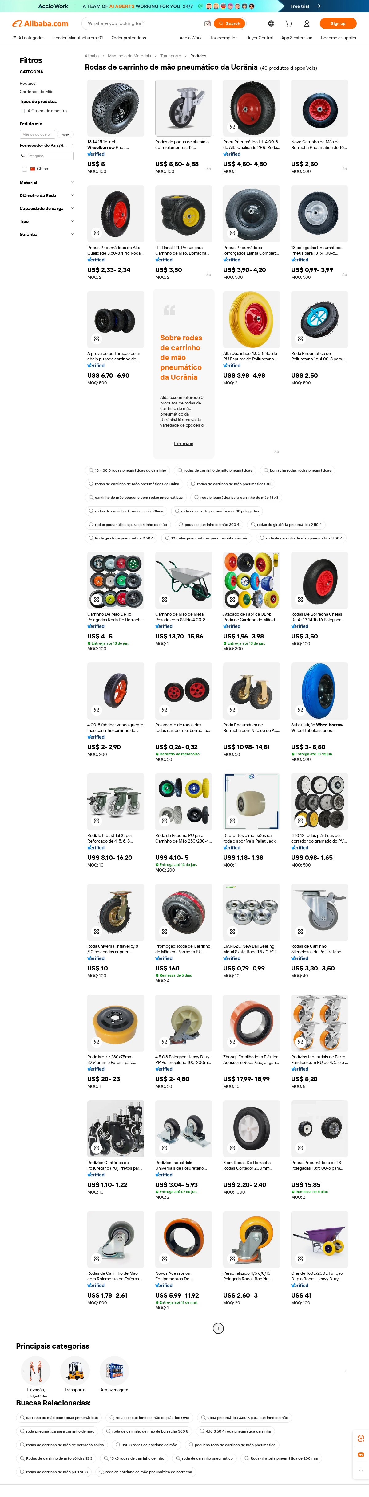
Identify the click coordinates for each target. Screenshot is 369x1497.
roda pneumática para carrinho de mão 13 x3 (236, 497)
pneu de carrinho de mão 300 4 (209, 524)
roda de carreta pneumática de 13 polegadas (217, 511)
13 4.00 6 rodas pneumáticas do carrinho (127, 470)
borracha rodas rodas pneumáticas (297, 470)
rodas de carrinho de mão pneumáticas (215, 470)
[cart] (290, 24)
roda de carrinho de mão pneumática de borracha (145, 1472)
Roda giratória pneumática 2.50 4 (121, 538)
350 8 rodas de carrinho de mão (146, 1444)
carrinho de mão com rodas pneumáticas (59, 1417)
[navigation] (46, 692)
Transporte (170, 55)
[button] (207, 23)
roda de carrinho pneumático (204, 1458)
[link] (361, 1438)
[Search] (229, 23)
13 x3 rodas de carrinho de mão (134, 1458)
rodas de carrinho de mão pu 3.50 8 (54, 1472)
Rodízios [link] (198, 55)
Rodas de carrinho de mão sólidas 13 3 (56, 1458)
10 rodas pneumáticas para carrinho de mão (206, 538)
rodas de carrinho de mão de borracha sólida (62, 1444)
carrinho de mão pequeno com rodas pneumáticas (136, 497)
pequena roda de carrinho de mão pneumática (232, 1444)
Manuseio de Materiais (129, 55)
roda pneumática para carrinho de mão (57, 1431)
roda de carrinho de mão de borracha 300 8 (147, 1431)
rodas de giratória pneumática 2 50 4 (286, 524)
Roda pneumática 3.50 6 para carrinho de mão (244, 1417)
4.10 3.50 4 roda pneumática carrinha (235, 1431)
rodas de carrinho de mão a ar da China (126, 511)
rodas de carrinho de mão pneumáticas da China (134, 484)
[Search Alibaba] (143, 23)
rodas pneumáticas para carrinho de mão (128, 524)
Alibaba (92, 55)
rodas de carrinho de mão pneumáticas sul (231, 484)
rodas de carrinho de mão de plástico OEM (149, 1417)
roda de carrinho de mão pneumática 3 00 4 (301, 538)
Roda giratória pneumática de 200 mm (281, 1458)
